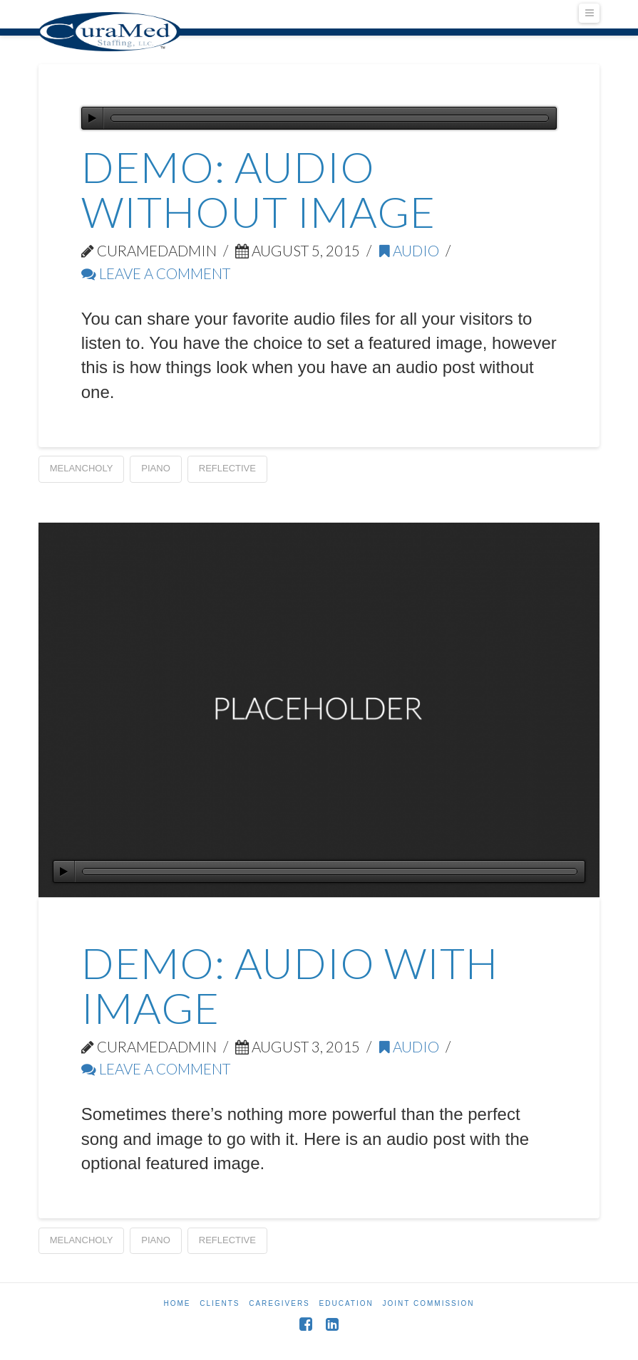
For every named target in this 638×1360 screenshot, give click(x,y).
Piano (155, 468)
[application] (319, 118)
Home (176, 1303)
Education (346, 1303)
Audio (409, 250)
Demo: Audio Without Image (258, 189)
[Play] (92, 118)
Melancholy (81, 468)
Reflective (227, 468)
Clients (220, 1303)
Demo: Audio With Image (289, 985)
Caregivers (279, 1303)
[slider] (330, 118)
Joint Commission (429, 1303)
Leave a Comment (155, 273)
